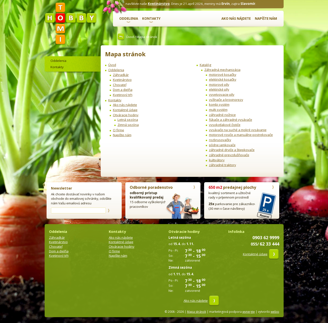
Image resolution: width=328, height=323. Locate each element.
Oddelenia (128, 18)
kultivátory (217, 160)
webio (275, 312)
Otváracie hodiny (126, 115)
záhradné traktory (222, 165)
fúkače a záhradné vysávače (230, 119)
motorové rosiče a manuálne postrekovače (241, 135)
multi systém (218, 109)
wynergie (248, 312)
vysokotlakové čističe (224, 125)
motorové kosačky (222, 74)
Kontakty (151, 18)
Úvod (130, 37)
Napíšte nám (266, 18)
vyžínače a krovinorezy (226, 99)
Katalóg (205, 65)
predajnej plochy (232, 187)
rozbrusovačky (220, 140)
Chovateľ (119, 85)
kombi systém (219, 104)
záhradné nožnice (222, 115)
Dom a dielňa (122, 89)
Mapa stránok (196, 312)
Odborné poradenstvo (151, 187)
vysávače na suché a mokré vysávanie (238, 130)
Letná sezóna (128, 119)
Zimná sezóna (128, 125)
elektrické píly (219, 89)
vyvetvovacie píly (221, 94)
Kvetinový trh (122, 95)
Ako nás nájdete (236, 18)
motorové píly (219, 84)
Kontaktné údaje (125, 110)
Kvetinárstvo (159, 3)
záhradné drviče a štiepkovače (232, 150)
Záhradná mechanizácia (222, 69)
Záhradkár (121, 75)
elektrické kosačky (222, 79)
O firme (118, 130)
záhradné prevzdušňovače (229, 155)
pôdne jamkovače (222, 145)
